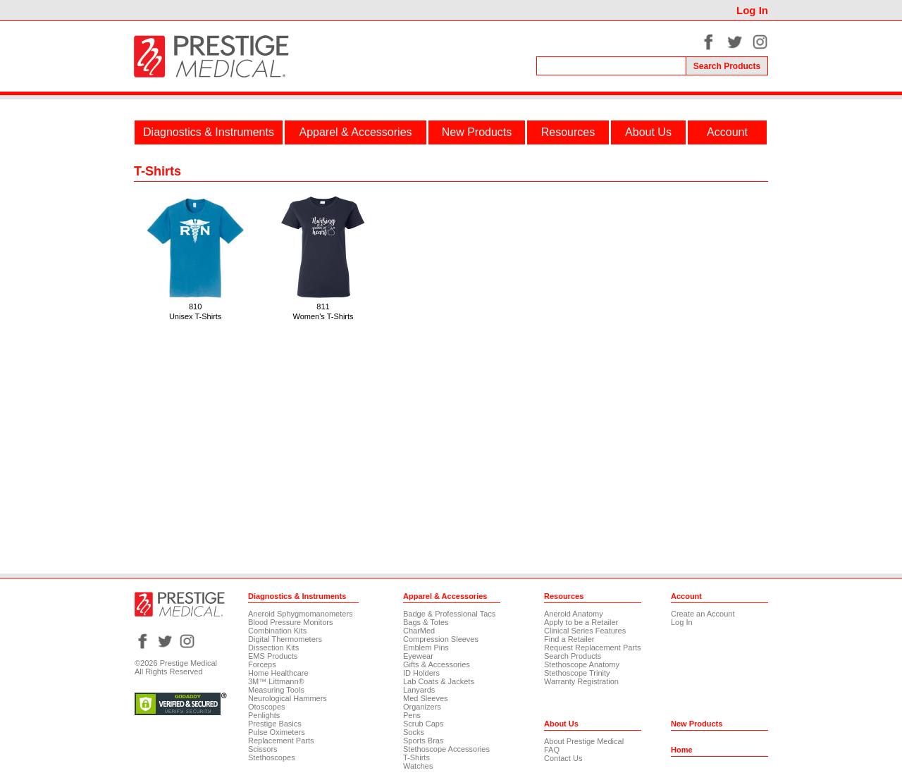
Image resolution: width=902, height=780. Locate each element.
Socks (413, 732)
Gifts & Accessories (436, 664)
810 (195, 306)
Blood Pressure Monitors (290, 622)
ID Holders (421, 673)
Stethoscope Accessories (446, 749)
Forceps (262, 664)
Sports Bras (423, 740)
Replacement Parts (281, 740)
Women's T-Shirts (323, 316)
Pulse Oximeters (276, 732)
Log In (752, 10)
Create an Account (703, 613)
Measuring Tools (276, 690)
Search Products (572, 656)
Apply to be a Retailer (581, 622)
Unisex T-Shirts (195, 316)
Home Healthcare (278, 673)
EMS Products (272, 656)
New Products (477, 132)
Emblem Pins (426, 647)
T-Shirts (416, 757)
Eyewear (418, 656)
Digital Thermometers (285, 639)
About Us (648, 132)
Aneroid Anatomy (573, 613)
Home (682, 749)
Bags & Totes (426, 622)
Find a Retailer (569, 639)
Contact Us (563, 758)
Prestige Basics (275, 723)
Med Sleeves (425, 698)
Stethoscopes (271, 757)
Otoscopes (266, 706)
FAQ (552, 749)
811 (322, 306)
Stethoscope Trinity (577, 673)
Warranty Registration (581, 681)
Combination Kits (277, 630)
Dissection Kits (273, 647)
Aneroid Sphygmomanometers (300, 613)
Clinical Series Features (585, 630)
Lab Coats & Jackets (438, 681)
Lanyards (419, 690)
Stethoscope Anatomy (581, 664)
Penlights (264, 715)
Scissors (263, 749)
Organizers (422, 706)
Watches (418, 766)
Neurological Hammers (287, 698)
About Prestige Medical (584, 741)
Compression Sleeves (440, 639)
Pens (412, 715)
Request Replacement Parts (592, 647)
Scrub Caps (423, 723)
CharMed (419, 630)
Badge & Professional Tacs (449, 613)
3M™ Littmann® (276, 681)
